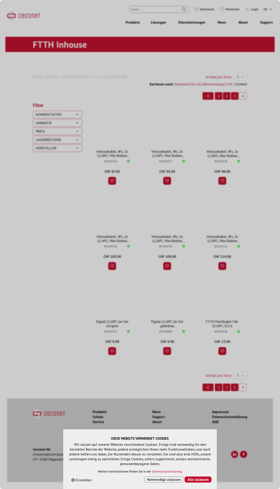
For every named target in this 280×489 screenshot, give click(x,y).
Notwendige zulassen (164, 479)
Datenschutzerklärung (167, 471)
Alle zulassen (198, 479)
